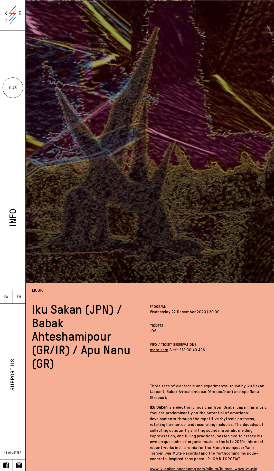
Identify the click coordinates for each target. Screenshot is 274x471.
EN (19, 297)
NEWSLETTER (13, 452)
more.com (159, 350)
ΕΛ (6, 297)
